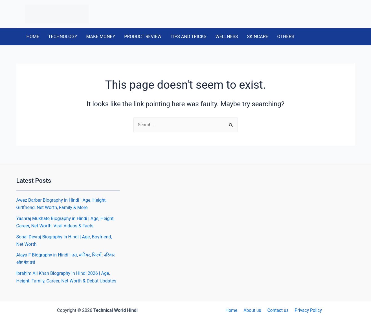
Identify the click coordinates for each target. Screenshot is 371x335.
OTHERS (285, 36)
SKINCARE (257, 36)
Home (233, 310)
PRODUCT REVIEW (142, 36)
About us (253, 310)
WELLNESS (226, 36)
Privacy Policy (306, 310)
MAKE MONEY (100, 36)
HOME (33, 36)
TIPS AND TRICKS (188, 36)
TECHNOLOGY (62, 36)
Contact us (277, 310)
